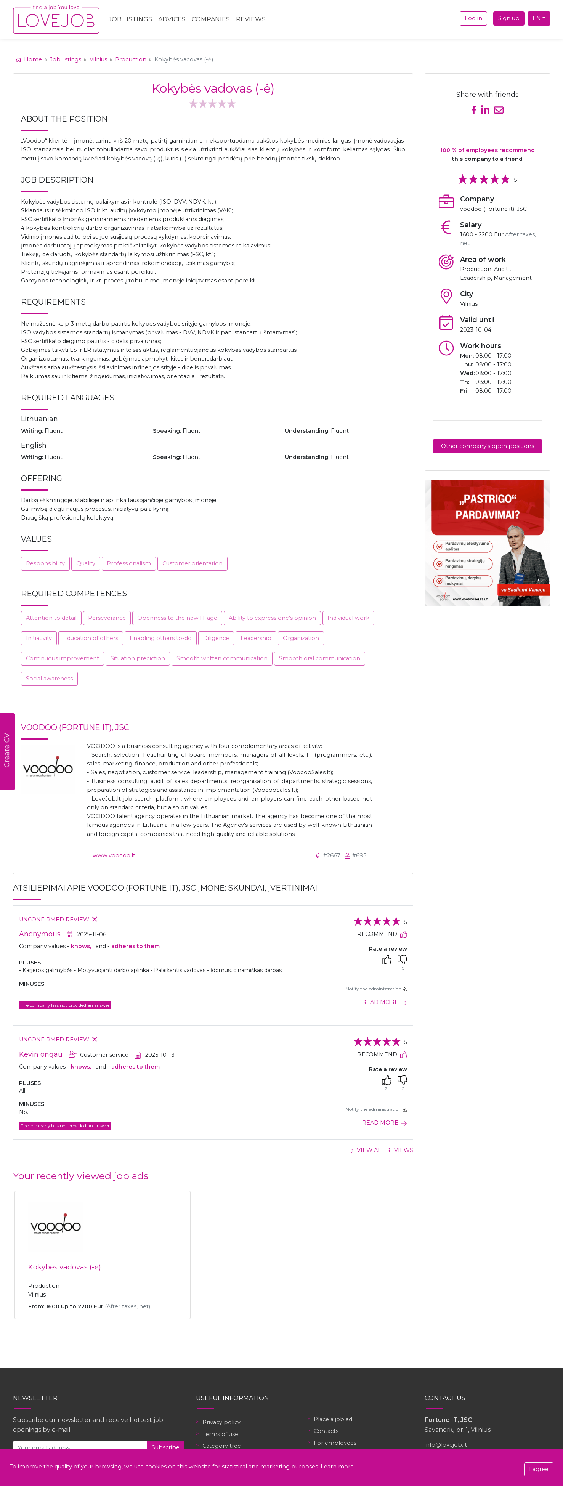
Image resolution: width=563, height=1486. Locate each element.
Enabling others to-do (161, 638)
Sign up (509, 18)
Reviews (251, 19)
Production (130, 59)
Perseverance (107, 618)
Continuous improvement (62, 658)
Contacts (326, 1431)
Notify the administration (376, 989)
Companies (211, 19)
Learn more (337, 1466)
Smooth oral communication (319, 658)
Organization (301, 638)
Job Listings (130, 19)
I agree (539, 1469)
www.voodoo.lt (114, 855)
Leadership (256, 638)
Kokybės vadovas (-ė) (64, 1267)
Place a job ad (333, 1419)
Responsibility (45, 563)
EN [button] (537, 18)
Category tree (221, 1446)
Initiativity (39, 638)
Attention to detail (51, 618)
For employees (335, 1442)
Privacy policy (221, 1422)
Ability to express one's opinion (272, 618)
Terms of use (220, 1434)
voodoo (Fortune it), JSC (75, 727)
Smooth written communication (222, 658)
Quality (85, 563)
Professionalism (129, 563)
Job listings (65, 59)
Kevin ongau (41, 1054)
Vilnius (98, 59)
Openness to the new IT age (177, 618)
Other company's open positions (487, 446)
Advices (172, 19)
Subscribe (166, 1447)
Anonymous (40, 934)
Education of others (90, 638)
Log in (473, 18)
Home (30, 59)
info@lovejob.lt (446, 1444)
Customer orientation (192, 563)
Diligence (216, 638)
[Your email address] (80, 1448)
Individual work (348, 618)
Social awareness (49, 678)
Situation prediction (138, 658)
